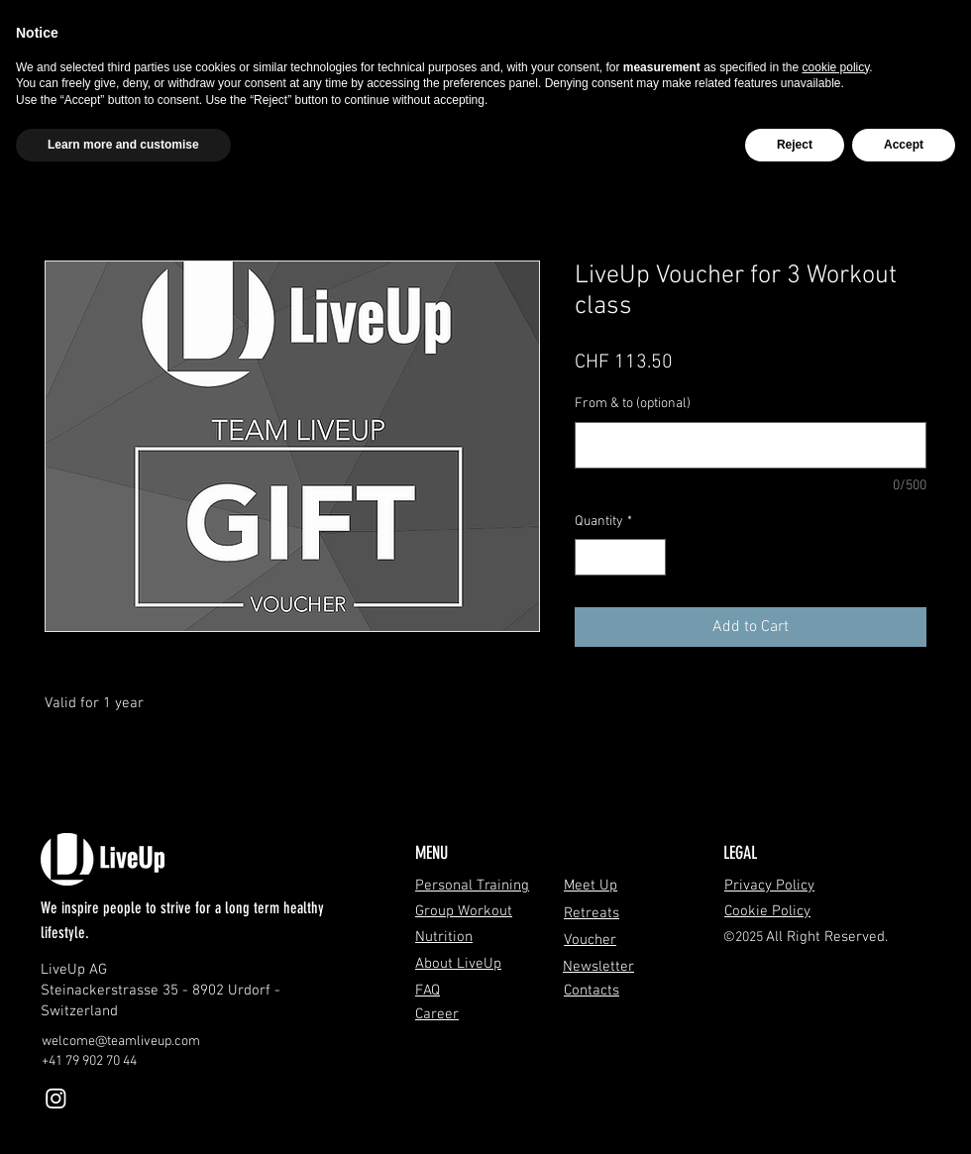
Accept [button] (903, 145)
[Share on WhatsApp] (663, 702)
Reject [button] (794, 145)
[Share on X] (700, 702)
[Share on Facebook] (587, 702)
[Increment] (650, 557)
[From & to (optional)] (750, 445)
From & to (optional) (633, 403)
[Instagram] (56, 1098)
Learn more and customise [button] (123, 145)
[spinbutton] (620, 557)
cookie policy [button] (836, 67)
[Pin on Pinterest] (625, 702)
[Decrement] (590, 557)
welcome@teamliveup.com (121, 1041)
